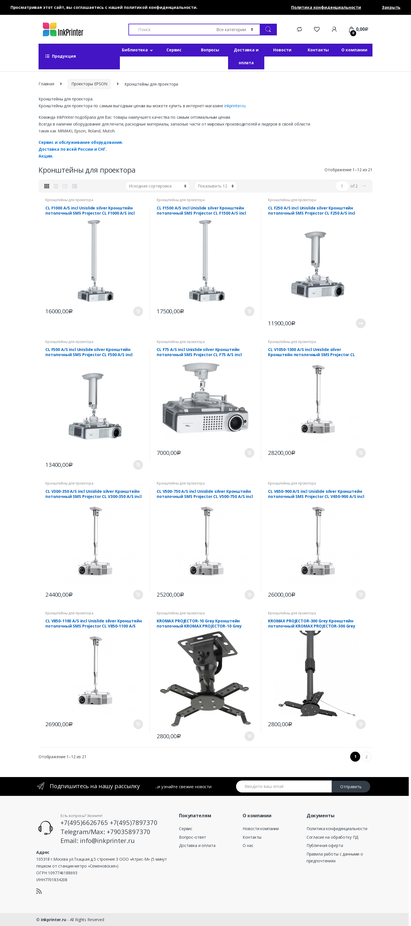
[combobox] (169, 29)
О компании (354, 50)
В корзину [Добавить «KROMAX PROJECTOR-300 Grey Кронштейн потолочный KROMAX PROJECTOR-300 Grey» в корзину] (360, 724)
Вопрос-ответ (192, 837)
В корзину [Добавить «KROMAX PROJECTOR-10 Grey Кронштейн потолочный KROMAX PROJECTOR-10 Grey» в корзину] (249, 736)
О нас (248, 845)
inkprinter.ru (53, 919)
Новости (282, 50)
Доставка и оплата (246, 56)
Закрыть (391, 7)
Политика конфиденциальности (337, 828)
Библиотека (135, 50)
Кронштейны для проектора (69, 199)
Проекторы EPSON (89, 83)
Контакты (318, 50)
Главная (46, 83)
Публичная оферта (325, 845)
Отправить (351, 786)
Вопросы (210, 50)
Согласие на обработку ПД (332, 837)
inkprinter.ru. (235, 105)
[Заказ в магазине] (157, 186)
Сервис (174, 50)
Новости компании (261, 828)
